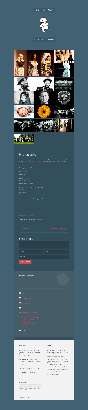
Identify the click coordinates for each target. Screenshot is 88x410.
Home (21, 215)
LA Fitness (26, 228)
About (50, 10)
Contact (50, 39)
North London (26, 321)
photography (26, 323)
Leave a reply (26, 303)
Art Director (33, 313)
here (40, 219)
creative (24, 315)
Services (37, 39)
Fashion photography (58, 228)
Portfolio (39, 10)
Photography (26, 308)
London (24, 319)
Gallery (24, 293)
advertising (25, 313)
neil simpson (32, 319)
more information (37, 161)
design (30, 317)
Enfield (35, 317)
